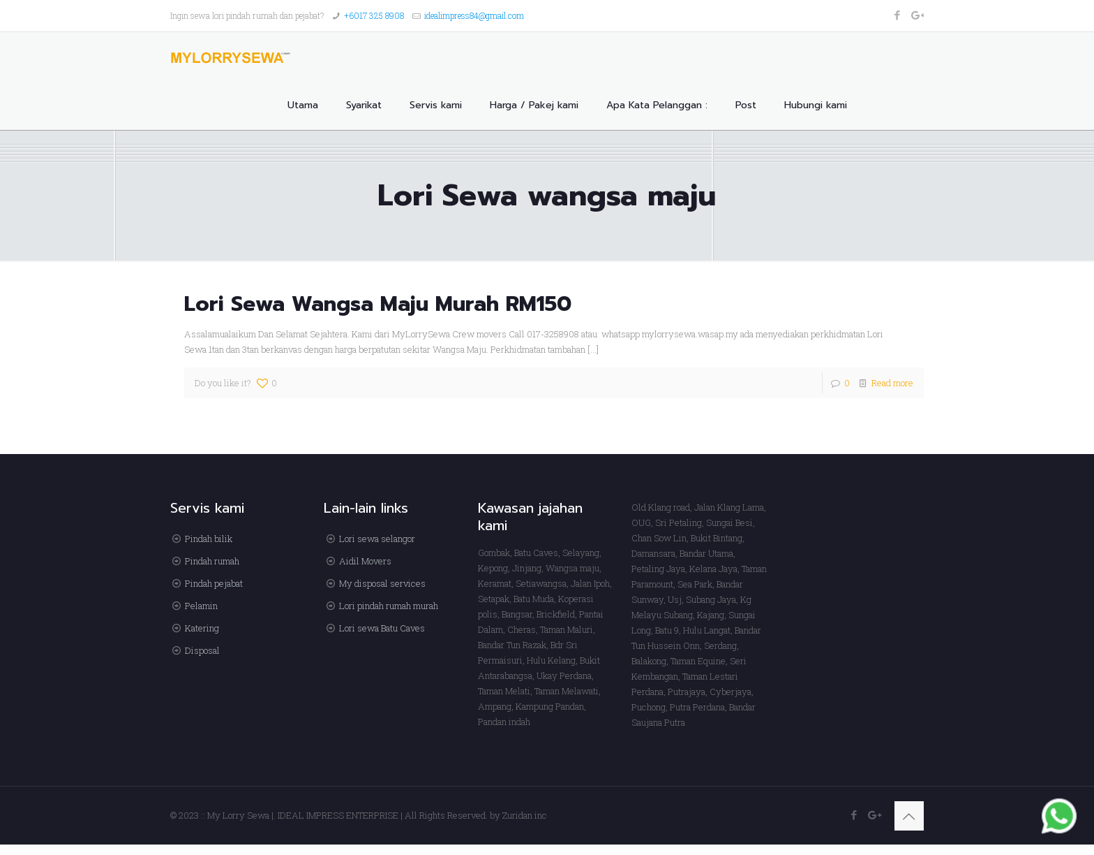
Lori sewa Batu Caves (382, 628)
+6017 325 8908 (374, 15)
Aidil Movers (365, 561)
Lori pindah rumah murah (388, 605)
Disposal (202, 650)
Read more (892, 383)
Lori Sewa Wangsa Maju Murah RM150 (377, 304)
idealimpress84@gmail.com (474, 15)
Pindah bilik (208, 538)
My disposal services (382, 583)
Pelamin (201, 605)
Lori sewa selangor (377, 538)
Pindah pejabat (214, 583)
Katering (202, 628)
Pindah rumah (212, 561)
